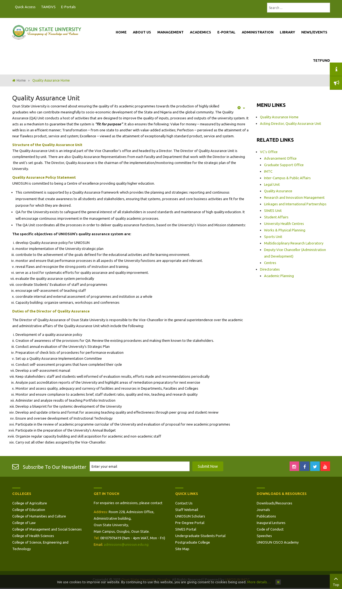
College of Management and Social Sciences (47, 529)
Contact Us (184, 503)
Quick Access (25, 7)
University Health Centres (284, 223)
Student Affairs (276, 217)
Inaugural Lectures (271, 523)
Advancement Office (280, 158)
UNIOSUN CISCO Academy (278, 542)
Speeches (264, 536)
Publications (266, 516)
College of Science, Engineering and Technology (40, 545)
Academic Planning (279, 276)
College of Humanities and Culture (39, 516)
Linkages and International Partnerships (295, 204)
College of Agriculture (29, 503)
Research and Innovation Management (294, 197)
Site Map (182, 549)
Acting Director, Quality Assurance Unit (290, 123)
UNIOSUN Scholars (190, 516)
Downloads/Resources (274, 503)
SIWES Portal (185, 529)
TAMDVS (48, 7)
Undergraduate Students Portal (200, 536)
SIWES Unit (273, 210)
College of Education (28, 510)
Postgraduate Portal (80, 7)
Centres (270, 263)
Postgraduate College (192, 542)
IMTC (268, 171)
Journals (263, 510)
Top (336, 581)
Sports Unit (273, 236)
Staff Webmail (186, 510)
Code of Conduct (270, 529)
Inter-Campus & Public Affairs (287, 178)
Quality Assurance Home (279, 117)
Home (21, 80)
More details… (259, 582)
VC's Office (269, 152)
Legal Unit (272, 184)
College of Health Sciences (33, 536)
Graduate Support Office (284, 165)
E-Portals (68, 7)
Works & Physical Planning (284, 230)
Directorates (270, 269)
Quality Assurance (278, 191)
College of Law (24, 523)
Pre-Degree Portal (189, 523)
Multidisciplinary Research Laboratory (293, 243)
